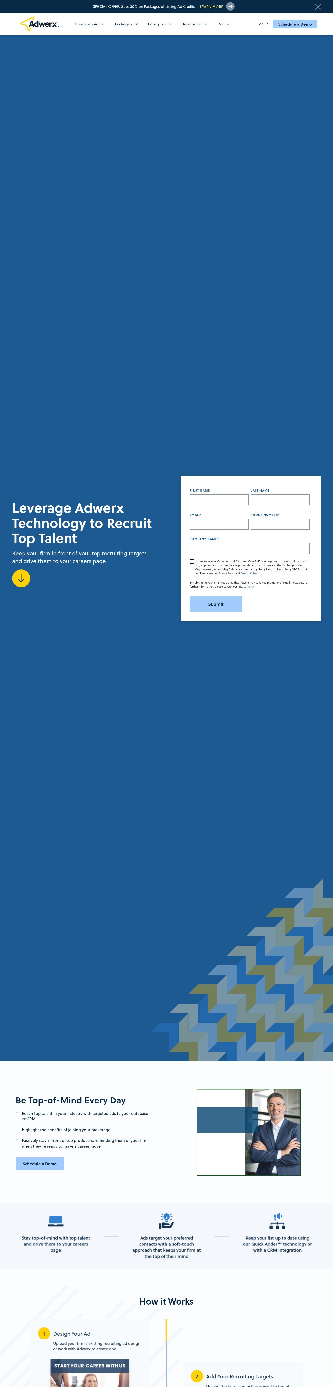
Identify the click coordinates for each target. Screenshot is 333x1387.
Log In (263, 24)
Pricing (224, 24)
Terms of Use (249, 573)
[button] (92, 24)
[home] (41, 24)
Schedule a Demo (295, 24)
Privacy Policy (226, 573)
